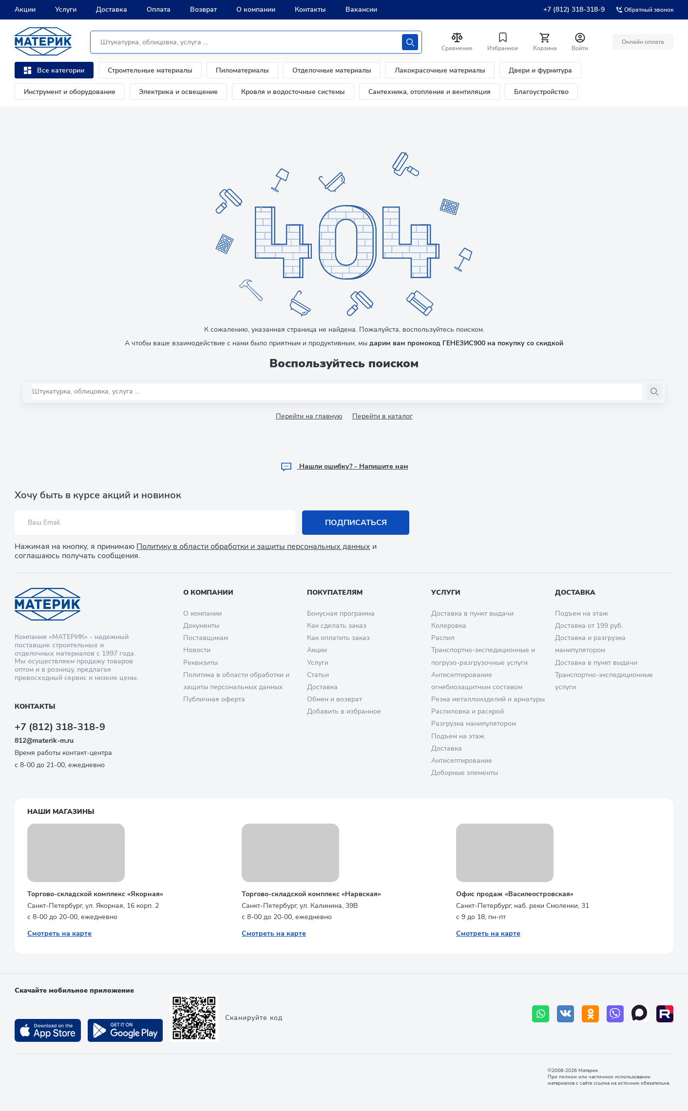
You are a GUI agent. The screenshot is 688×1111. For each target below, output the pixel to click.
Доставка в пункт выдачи (472, 613)
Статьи (318, 674)
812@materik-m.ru (44, 740)
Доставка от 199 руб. (589, 625)
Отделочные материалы (331, 70)
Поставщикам (205, 637)
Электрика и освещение (178, 91)
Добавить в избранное (344, 711)
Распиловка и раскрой (467, 711)
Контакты (310, 9)
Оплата (159, 9)
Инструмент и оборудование (69, 91)
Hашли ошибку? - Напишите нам (344, 466)
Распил (443, 637)
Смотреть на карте (59, 933)
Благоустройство (541, 91)
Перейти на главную (309, 416)
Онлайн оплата (643, 42)
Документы (201, 625)
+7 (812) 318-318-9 (574, 9)
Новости (196, 650)
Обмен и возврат (334, 699)
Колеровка (448, 625)
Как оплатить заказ (338, 637)
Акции (25, 9)
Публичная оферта (214, 699)
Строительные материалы (150, 70)
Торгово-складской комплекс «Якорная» (95, 894)
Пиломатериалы (242, 70)
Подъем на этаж (457, 736)
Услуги (65, 9)
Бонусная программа (341, 613)
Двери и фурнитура (540, 70)
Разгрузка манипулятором (473, 723)
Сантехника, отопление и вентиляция (429, 91)
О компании (255, 9)
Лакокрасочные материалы (440, 70)
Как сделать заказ (336, 625)
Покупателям (335, 592)
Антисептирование (461, 760)
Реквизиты (200, 662)
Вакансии (361, 9)
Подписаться (356, 522)
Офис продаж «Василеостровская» (514, 894)
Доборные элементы (464, 772)
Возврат (203, 9)
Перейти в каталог (382, 416)
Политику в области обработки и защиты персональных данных (253, 546)
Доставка (111, 9)
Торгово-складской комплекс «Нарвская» (311, 894)
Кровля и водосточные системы (293, 91)
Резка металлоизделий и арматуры (488, 699)
